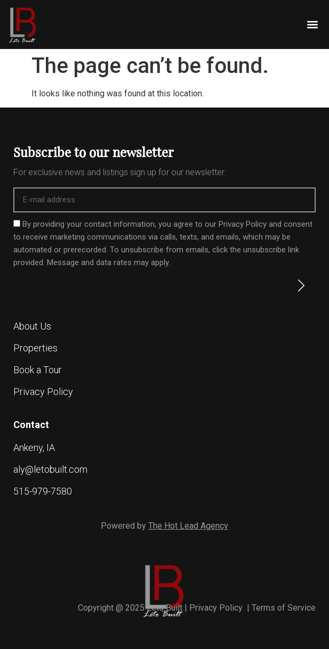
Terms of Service (284, 608)
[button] (312, 24)
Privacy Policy (217, 608)
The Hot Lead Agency (188, 526)
